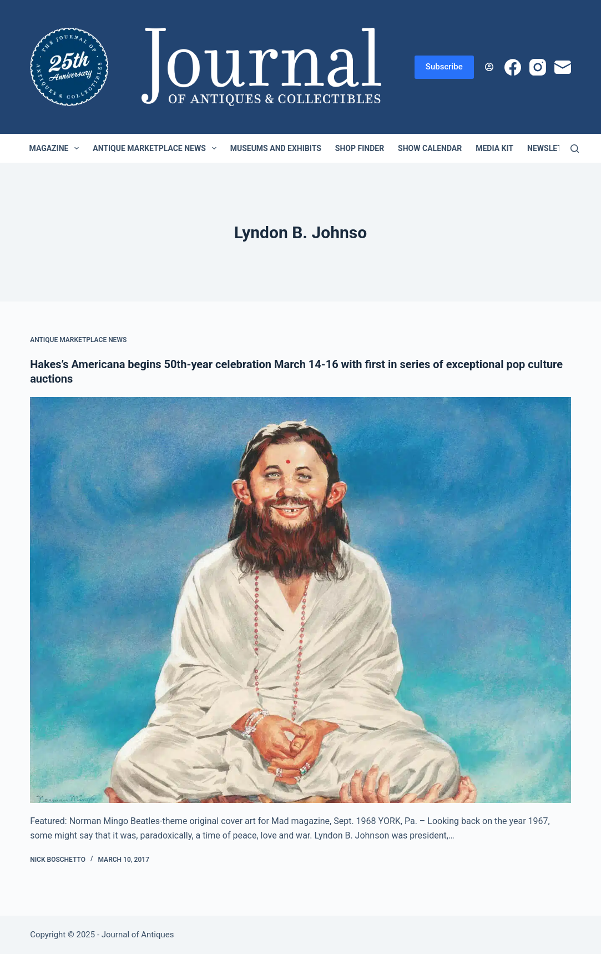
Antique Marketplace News (156, 148)
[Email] (562, 67)
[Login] (489, 67)
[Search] (574, 148)
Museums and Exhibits (275, 148)
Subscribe (444, 67)
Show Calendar (430, 148)
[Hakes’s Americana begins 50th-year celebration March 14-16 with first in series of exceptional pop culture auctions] (300, 600)
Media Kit (494, 148)
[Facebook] (512, 67)
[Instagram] (537, 67)
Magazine (56, 148)
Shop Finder (359, 148)
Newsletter (552, 148)
